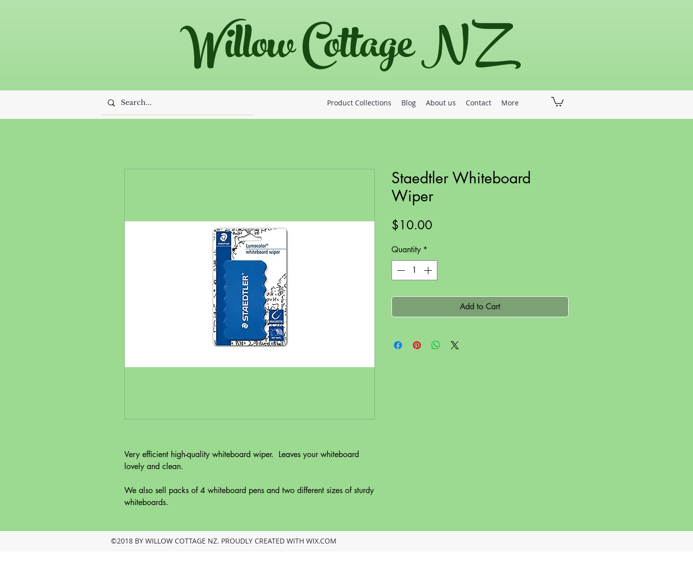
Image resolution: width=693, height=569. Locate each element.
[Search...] (177, 102)
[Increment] (429, 270)
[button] (557, 101)
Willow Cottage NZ (341, 49)
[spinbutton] (414, 270)
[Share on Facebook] (398, 345)
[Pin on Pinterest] (417, 345)
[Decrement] (400, 270)
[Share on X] (455, 345)
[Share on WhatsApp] (436, 345)
